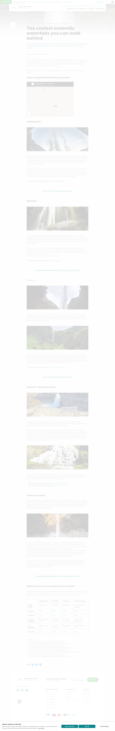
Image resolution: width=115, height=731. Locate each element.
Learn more (41, 728)
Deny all (87, 726)
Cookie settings (104, 726)
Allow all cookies (69, 726)
